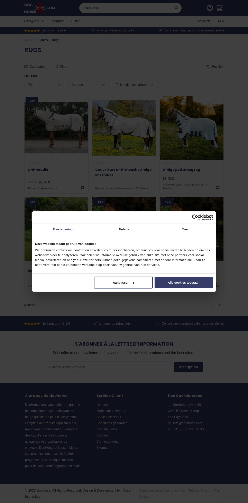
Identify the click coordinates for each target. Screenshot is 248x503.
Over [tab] (185, 229)
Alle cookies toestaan (184, 282)
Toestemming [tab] (63, 229)
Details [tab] (124, 229)
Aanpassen (123, 282)
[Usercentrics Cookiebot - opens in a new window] (195, 217)
